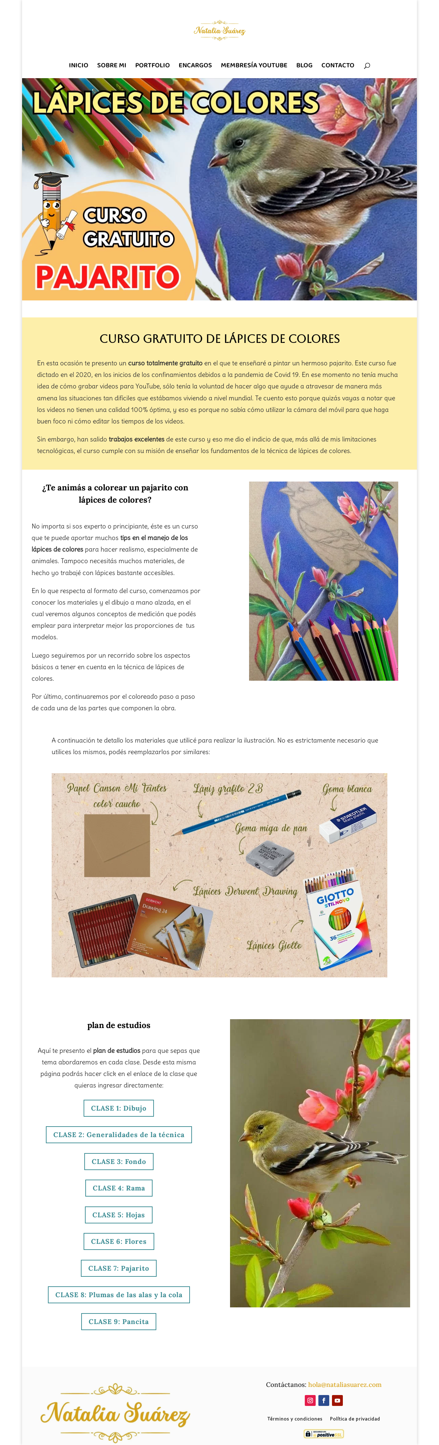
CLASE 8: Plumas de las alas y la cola (118, 1294)
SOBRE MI (111, 66)
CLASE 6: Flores (119, 1241)
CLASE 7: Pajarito (118, 1268)
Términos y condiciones (294, 1419)
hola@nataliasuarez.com (345, 1384)
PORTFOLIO (152, 66)
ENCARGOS (195, 66)
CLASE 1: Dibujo (118, 1108)
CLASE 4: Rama (119, 1188)
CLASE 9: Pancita (119, 1321)
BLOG (304, 66)
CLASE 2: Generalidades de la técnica (119, 1134)
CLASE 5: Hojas (118, 1215)
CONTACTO (337, 66)
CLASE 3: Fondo (119, 1161)
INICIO (78, 66)
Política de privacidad (355, 1419)
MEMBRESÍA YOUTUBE (254, 66)
